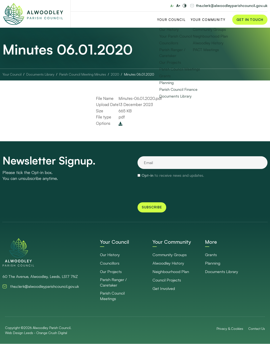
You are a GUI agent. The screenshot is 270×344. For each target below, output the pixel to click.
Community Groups (170, 254)
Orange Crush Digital (51, 333)
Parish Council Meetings (113, 296)
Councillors (110, 263)
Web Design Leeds (19, 333)
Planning (213, 263)
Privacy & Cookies (229, 329)
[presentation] (170, 190)
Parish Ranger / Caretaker (113, 282)
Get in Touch (249, 20)
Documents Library (222, 271)
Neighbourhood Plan (171, 271)
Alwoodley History (169, 263)
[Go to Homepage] (33, 14)
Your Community (208, 20)
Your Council (171, 20)
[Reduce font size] (172, 6)
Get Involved (164, 288)
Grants (211, 254)
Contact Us (256, 329)
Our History (110, 254)
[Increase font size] (178, 6)
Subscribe (152, 207)
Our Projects (111, 271)
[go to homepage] (18, 252)
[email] (202, 162)
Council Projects (167, 280)
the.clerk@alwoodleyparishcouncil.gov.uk (231, 5)
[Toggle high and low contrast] (184, 6)
